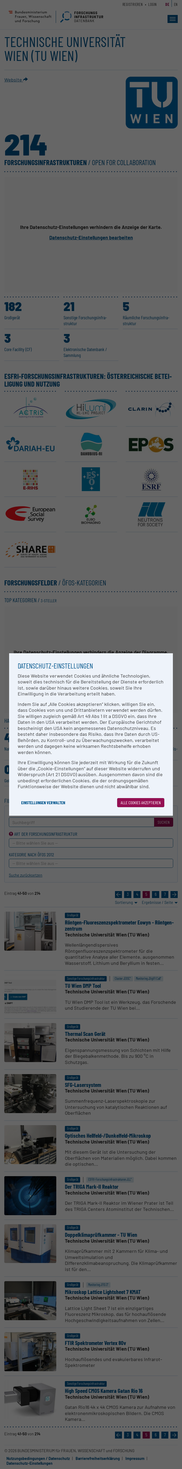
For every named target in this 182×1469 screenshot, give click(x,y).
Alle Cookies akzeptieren (141, 802)
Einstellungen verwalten (43, 802)
